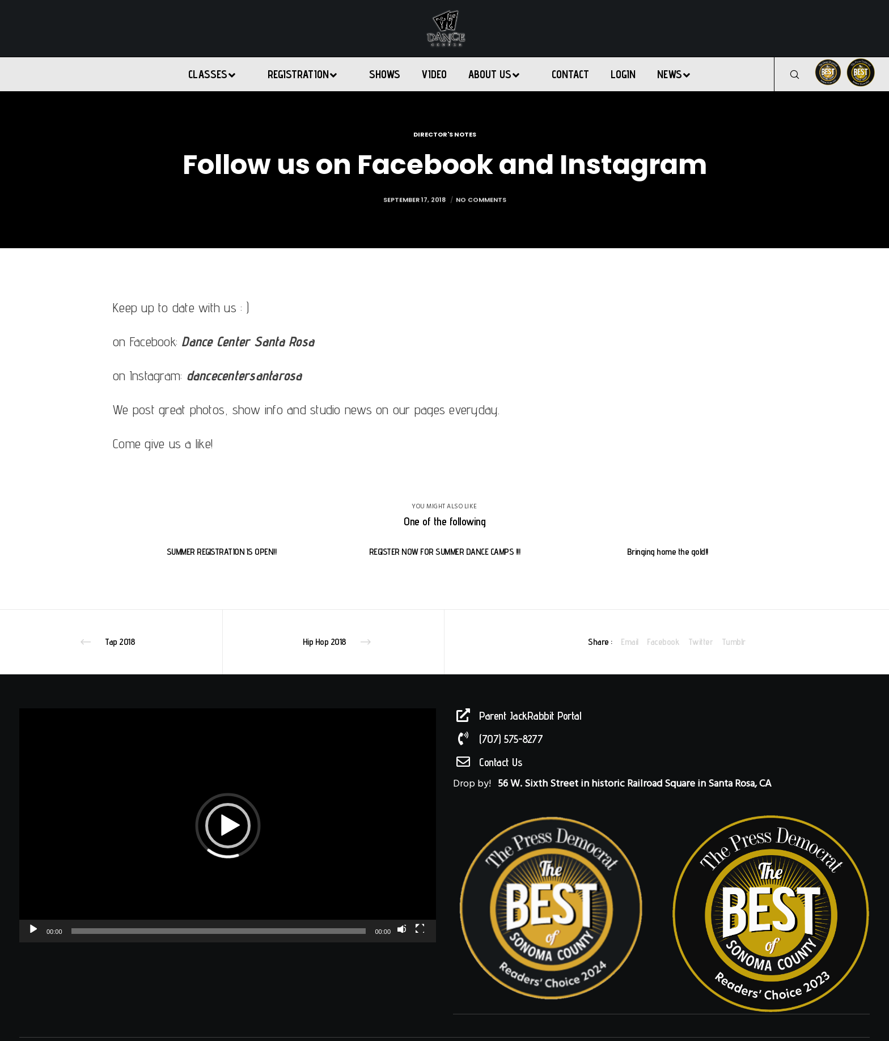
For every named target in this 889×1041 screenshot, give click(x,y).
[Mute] (401, 928)
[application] (227, 825)
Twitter (700, 641)
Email (629, 641)
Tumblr (734, 641)
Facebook (663, 641)
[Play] (32, 928)
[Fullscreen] (419, 928)
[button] (228, 825)
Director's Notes (444, 134)
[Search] (787, 74)
